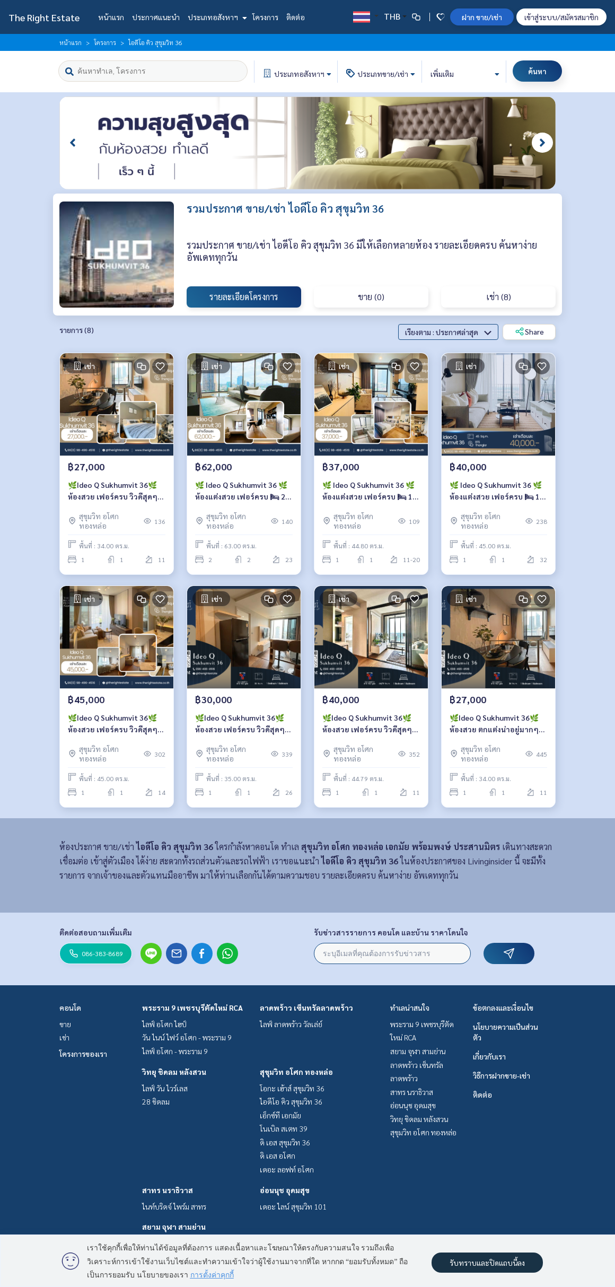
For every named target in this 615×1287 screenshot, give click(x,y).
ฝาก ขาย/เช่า (482, 17)
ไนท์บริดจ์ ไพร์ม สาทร (174, 1206)
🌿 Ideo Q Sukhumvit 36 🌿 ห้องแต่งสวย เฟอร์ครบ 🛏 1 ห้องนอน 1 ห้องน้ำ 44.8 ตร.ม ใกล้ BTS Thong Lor (368, 491)
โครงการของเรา (83, 1053)
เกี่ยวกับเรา (489, 1056)
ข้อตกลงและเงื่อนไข (503, 1007)
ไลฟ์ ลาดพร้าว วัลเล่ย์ (291, 1024)
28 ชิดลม (156, 1101)
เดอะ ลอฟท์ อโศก (287, 1169)
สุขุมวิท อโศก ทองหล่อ (296, 1071)
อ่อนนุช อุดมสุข (285, 1190)
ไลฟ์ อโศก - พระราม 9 (175, 1051)
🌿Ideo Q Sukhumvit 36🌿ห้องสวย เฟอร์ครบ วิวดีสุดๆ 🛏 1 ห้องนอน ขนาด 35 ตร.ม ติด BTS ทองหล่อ (241, 724)
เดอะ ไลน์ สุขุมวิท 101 (293, 1206)
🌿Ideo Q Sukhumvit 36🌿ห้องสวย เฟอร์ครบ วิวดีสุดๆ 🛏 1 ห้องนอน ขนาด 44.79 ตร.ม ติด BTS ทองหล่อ (367, 724)
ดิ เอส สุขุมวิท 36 (285, 1142)
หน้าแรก (111, 17)
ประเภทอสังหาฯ (216, 17)
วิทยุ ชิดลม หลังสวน (174, 1071)
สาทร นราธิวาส (167, 1190)
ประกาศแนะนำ (156, 17)
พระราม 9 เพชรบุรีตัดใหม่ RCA (192, 1007)
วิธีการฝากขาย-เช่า (501, 1075)
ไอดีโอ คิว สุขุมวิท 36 (291, 1101)
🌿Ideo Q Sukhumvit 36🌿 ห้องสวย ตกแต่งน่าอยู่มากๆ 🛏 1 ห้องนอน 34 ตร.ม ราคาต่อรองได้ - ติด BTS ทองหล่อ (495, 724)
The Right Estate (44, 17)
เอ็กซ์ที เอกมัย (280, 1115)
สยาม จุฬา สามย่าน (174, 1226)
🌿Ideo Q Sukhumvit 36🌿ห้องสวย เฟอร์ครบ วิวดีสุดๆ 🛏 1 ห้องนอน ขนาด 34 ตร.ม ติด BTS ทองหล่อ (114, 491)
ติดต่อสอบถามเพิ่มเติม (95, 932)
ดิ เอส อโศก (277, 1155)
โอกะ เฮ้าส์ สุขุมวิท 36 (292, 1088)
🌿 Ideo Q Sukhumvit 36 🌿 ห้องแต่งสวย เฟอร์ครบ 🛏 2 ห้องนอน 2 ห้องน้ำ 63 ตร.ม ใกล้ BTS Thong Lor (241, 491)
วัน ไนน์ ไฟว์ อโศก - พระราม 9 (187, 1037)
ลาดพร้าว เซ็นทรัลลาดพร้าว (306, 1007)
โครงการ (265, 17)
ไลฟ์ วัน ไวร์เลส (165, 1088)
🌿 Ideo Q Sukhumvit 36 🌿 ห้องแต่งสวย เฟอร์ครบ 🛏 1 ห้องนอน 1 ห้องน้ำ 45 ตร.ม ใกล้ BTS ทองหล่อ (496, 491)
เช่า (64, 1037)
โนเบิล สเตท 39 (284, 1128)
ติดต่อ (295, 17)
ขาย (65, 1024)
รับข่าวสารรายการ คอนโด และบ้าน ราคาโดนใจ (391, 932)
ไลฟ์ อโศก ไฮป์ (164, 1024)
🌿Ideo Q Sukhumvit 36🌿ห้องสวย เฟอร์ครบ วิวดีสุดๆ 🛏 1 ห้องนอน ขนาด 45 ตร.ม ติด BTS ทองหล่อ (114, 724)
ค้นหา (537, 71)
